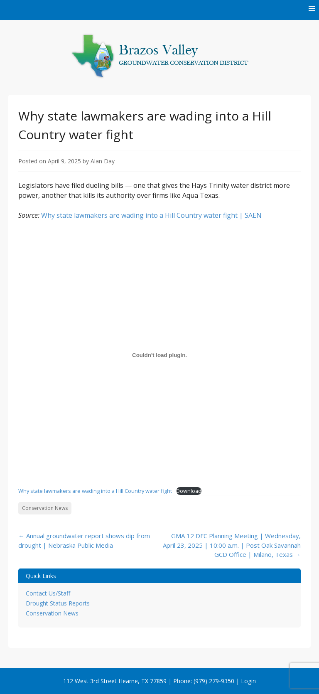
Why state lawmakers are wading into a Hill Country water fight (95, 491)
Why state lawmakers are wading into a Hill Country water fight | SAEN (151, 215)
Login (248, 681)
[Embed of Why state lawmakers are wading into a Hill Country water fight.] (159, 355)
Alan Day (103, 161)
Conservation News (45, 508)
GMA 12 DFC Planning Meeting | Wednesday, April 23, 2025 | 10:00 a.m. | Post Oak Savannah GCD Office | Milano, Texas (232, 545)
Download (188, 491)
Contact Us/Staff (48, 593)
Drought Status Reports (58, 603)
